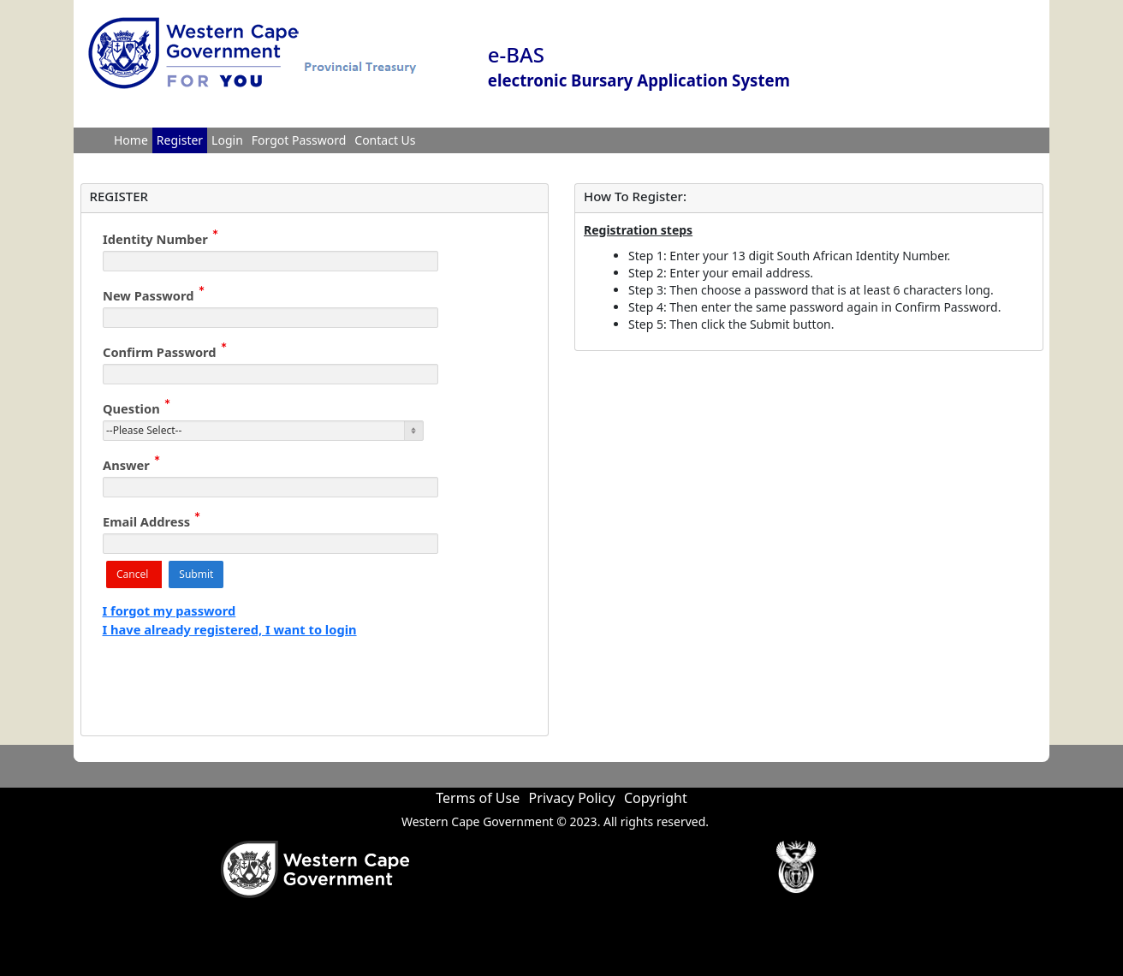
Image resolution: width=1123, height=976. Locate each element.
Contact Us (384, 140)
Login (227, 140)
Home (131, 140)
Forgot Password (299, 140)
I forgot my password (169, 610)
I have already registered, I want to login (230, 629)
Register (180, 140)
